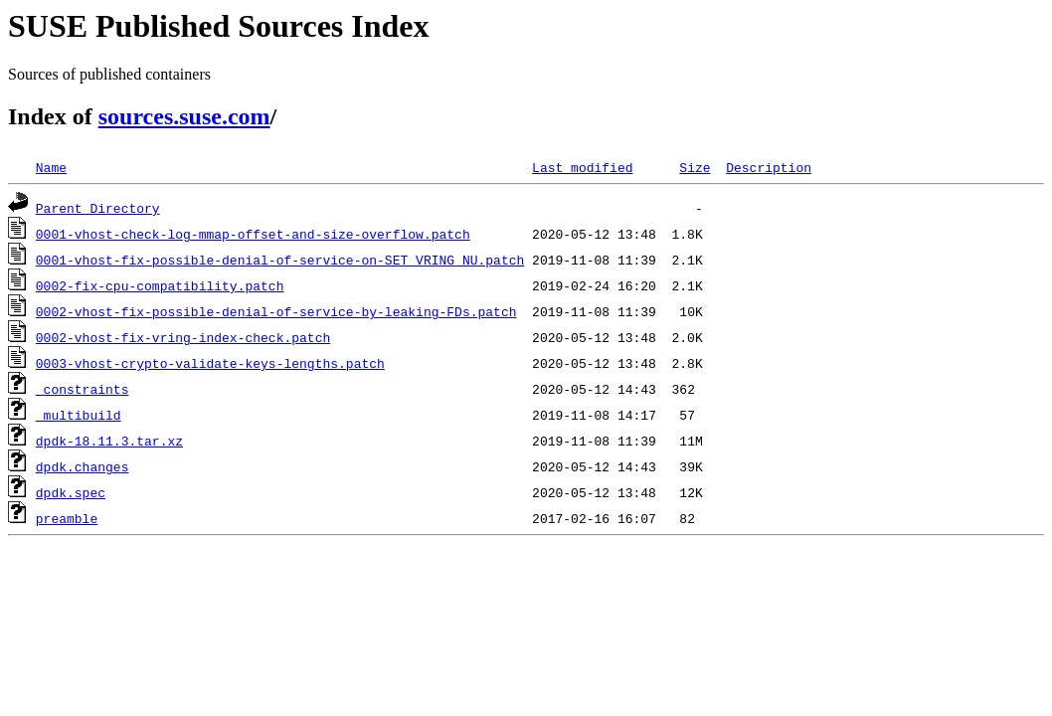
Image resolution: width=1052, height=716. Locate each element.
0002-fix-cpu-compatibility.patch (160, 285)
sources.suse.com (184, 116)
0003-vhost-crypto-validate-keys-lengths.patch (210, 363)
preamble (66, 518)
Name (51, 167)
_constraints (82, 389)
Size (694, 167)
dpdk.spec (70, 492)
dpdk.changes (82, 466)
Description (768, 167)
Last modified (582, 167)
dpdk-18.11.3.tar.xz (109, 440)
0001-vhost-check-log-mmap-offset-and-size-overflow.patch (253, 234)
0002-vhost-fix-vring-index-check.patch (183, 337)
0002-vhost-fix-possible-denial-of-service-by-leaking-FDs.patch (276, 311)
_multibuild (78, 415)
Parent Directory (98, 208)
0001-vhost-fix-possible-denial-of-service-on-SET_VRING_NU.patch (280, 259)
